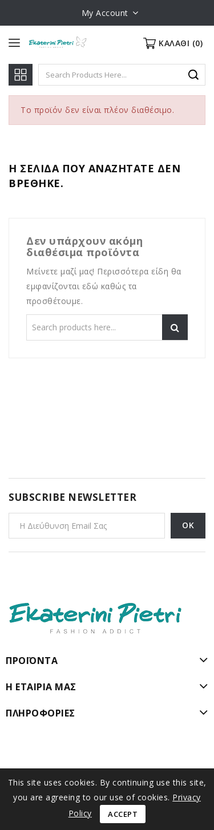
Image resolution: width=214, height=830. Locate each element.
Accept (123, 814)
